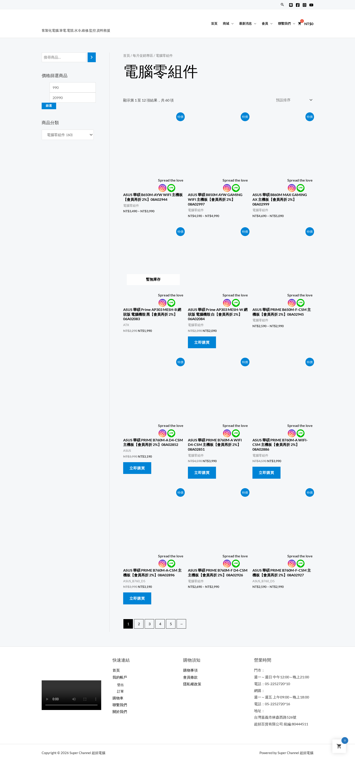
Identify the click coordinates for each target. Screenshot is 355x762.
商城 (226, 23)
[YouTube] (311, 5)
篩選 (49, 105)
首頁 (214, 23)
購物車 (118, 698)
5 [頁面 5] (171, 624)
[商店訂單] (293, 100)
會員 (265, 23)
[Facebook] (298, 5)
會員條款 (190, 677)
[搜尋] (92, 57)
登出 (120, 684)
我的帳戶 (120, 677)
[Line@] (291, 5)
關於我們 (120, 711)
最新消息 (245, 23)
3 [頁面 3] (150, 624)
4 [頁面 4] (160, 624)
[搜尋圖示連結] (282, 4)
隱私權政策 (192, 684)
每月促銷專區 (143, 55)
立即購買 (202, 342)
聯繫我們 (284, 23)
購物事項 (190, 670)
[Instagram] (304, 5)
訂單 (120, 691)
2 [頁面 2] (139, 624)
